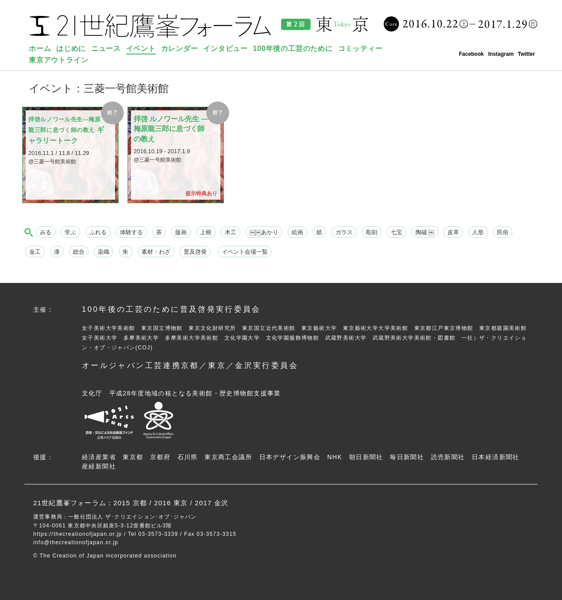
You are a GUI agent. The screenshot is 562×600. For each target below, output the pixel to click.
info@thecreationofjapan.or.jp (75, 542)
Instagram (501, 54)
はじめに (71, 48)
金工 (35, 251)
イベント (141, 48)
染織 (103, 251)
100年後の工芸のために (293, 48)
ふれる (98, 232)
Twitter (526, 54)
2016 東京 (171, 503)
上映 (206, 232)
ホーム (40, 48)
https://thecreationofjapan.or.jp (77, 534)
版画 (181, 232)
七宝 (396, 232)
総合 (79, 251)
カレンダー (179, 48)
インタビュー (225, 48)
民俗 (502, 232)
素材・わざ (156, 251)
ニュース (106, 48)
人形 (478, 232)
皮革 (453, 232)
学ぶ (70, 232)
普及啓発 (195, 251)
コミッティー (360, 48)
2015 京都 (130, 503)
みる (45, 232)
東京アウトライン (58, 60)
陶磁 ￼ (425, 232)
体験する (131, 232)
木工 (230, 232)
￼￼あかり (264, 232)
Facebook (471, 54)
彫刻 (371, 232)
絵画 (297, 232)
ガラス (344, 232)
